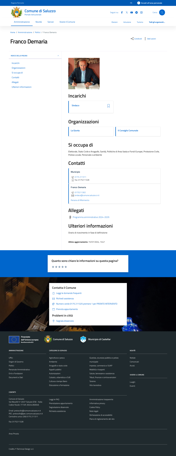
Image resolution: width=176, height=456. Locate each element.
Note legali (93, 411)
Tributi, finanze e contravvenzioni (102, 377)
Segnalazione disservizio (59, 407)
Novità (39, 21)
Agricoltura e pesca (57, 357)
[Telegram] (135, 12)
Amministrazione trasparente (101, 399)
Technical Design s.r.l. (25, 448)
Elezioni (114, 22)
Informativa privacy (97, 403)
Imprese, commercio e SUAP (100, 365)
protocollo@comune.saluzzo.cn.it (27, 410)
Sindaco (75, 105)
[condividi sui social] (136, 39)
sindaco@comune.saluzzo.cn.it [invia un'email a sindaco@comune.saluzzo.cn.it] (85, 195)
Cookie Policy (94, 407)
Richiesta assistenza (57, 411)
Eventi (132, 385)
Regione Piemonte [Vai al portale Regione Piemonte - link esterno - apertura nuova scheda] (17, 3)
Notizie (132, 357)
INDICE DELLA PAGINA (35, 55)
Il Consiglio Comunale (128, 130)
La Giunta (75, 130)
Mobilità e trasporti (97, 369)
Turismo (140, 22)
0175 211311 (78, 176)
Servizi (51, 21)
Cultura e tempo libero (58, 381)
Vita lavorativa (95, 385)
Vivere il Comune (67, 21)
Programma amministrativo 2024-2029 (91, 217)
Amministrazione (22, 21)
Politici (11, 365)
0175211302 (78, 192)
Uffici (11, 357)
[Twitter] (125, 12)
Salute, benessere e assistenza (101, 373)
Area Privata (14, 433)
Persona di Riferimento (80, 200)
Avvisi (132, 365)
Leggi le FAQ (54, 399)
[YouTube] (130, 12)
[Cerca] (162, 12)
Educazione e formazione (59, 385)
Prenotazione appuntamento (60, 403)
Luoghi (132, 382)
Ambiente (53, 361)
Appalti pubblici (55, 369)
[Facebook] (120, 12)
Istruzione (127, 22)
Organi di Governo (16, 361)
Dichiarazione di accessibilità (100, 415)
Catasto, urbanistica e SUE (60, 377)
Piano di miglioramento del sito (101, 418)
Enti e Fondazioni (16, 373)
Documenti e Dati (16, 377)
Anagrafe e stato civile (58, 365)
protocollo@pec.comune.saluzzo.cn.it (28, 413)
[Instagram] (140, 12)
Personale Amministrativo (19, 369)
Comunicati (134, 361)
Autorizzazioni (54, 373)
